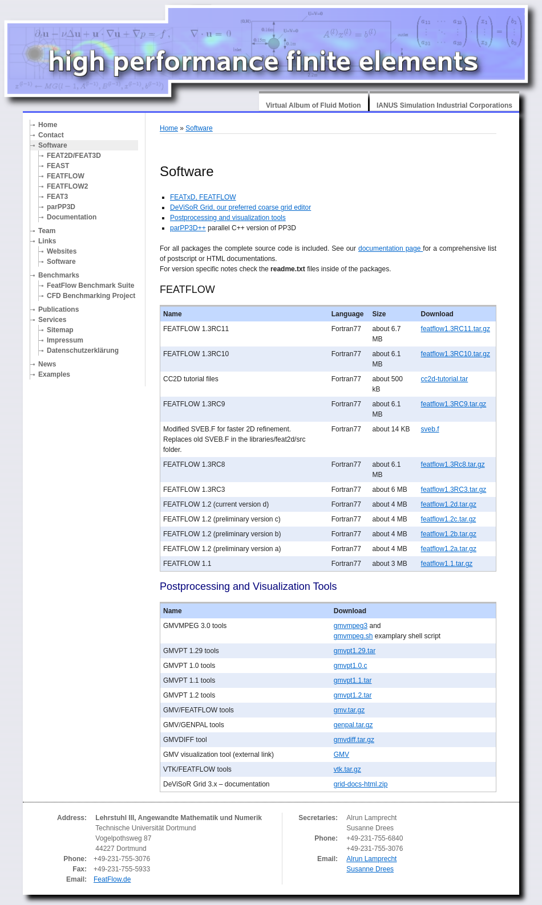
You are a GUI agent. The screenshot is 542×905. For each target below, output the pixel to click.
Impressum (65, 340)
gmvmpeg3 (350, 626)
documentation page (390, 248)
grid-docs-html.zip (361, 784)
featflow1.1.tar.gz (447, 564)
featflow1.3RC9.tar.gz (454, 404)
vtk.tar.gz (347, 769)
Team (46, 231)
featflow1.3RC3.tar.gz (454, 490)
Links (47, 241)
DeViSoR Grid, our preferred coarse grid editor (240, 207)
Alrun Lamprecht (371, 859)
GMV (341, 755)
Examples (54, 374)
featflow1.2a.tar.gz (448, 549)
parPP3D (61, 207)
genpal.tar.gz (353, 725)
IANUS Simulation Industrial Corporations (444, 105)
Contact (51, 135)
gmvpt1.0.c (350, 666)
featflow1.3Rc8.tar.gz (453, 464)
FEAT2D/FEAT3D (74, 156)
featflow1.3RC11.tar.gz (455, 329)
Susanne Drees (370, 869)
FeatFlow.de (112, 879)
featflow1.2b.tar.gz (448, 534)
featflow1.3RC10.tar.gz (455, 354)
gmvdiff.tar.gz (354, 740)
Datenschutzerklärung (83, 350)
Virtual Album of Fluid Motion (313, 105)
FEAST (58, 166)
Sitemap (60, 330)
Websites (61, 251)
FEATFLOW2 (67, 186)
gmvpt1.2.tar (353, 695)
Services (52, 320)
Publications (58, 309)
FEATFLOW (65, 176)
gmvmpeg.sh (353, 636)
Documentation (71, 217)
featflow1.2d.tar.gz (448, 504)
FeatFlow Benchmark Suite (90, 286)
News (47, 364)
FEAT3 (57, 197)
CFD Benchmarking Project (91, 296)
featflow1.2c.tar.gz (448, 519)
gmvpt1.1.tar (353, 680)
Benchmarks (58, 275)
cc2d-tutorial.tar (444, 379)
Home (47, 125)
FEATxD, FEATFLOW (203, 197)
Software (52, 145)
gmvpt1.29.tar (354, 651)
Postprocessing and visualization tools (228, 218)
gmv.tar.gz (349, 710)
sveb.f (430, 429)
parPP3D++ (188, 228)
